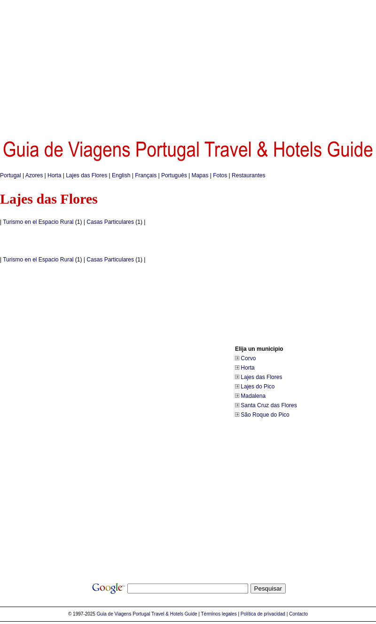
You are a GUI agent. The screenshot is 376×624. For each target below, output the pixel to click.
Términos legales (219, 613)
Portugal (10, 175)
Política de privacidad (263, 613)
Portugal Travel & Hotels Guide (165, 613)
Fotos (220, 175)
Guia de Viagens (114, 613)
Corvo (248, 358)
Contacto (298, 613)
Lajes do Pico (257, 386)
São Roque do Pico (265, 414)
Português (174, 175)
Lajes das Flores (86, 175)
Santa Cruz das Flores (269, 405)
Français (146, 175)
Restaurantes (248, 175)
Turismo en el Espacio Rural (38, 222)
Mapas (199, 175)
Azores (34, 175)
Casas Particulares (110, 222)
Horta (54, 175)
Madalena (253, 396)
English (121, 175)
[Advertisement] (188, 66)
